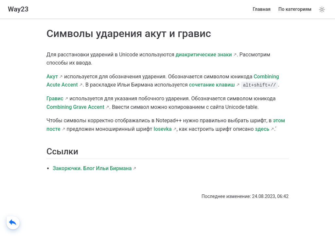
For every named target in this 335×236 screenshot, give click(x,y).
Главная (262, 9)
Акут (52, 76)
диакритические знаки (204, 54)
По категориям (294, 9)
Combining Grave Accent (75, 107)
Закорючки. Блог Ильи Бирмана (92, 168)
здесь (262, 129)
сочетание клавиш (212, 85)
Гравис (54, 98)
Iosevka (162, 129)
